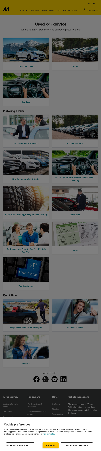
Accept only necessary (77, 445)
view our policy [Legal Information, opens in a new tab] (49, 434)
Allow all (50, 445)
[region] (50, 434)
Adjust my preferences (17, 445)
